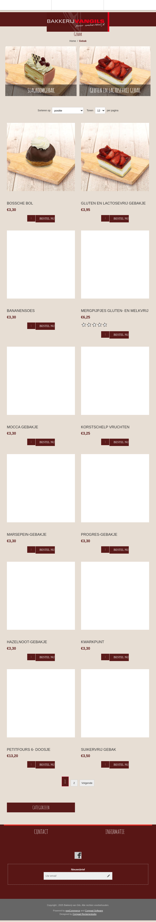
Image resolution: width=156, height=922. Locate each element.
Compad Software (94, 910)
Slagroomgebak (40, 90)
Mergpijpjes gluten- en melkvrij (114, 311)
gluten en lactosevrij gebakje (113, 203)
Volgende (86, 783)
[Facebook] (78, 855)
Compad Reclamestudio (84, 914)
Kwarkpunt (92, 642)
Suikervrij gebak (98, 750)
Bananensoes (21, 311)
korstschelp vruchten (105, 427)
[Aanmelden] (74, 876)
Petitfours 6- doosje (28, 750)
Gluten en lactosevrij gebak (115, 90)
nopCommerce (72, 910)
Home (72, 41)
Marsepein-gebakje (27, 534)
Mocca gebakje (22, 427)
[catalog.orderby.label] (67, 110)
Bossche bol (20, 203)
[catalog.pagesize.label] (100, 110)
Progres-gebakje (99, 534)
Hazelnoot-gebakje (27, 642)
